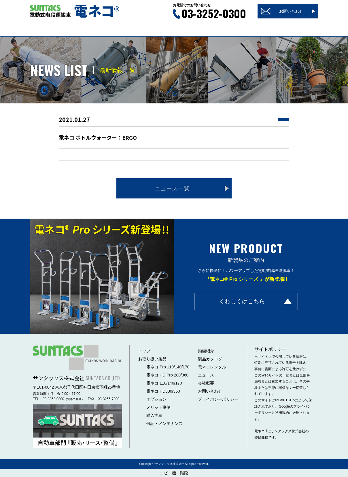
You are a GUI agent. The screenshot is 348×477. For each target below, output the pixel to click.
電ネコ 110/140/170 (164, 383)
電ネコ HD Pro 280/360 (167, 375)
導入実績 (154, 415)
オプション (156, 399)
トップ (51, 29)
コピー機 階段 (174, 473)
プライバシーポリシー (218, 399)
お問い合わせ (210, 391)
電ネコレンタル (212, 367)
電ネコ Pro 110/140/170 (167, 367)
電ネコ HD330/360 (163, 391)
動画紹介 (133, 29)
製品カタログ (174, 29)
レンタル (256, 29)
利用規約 (282, 412)
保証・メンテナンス (164, 423)
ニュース (215, 29)
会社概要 (297, 29)
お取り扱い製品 (152, 359)
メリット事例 (158, 407)
